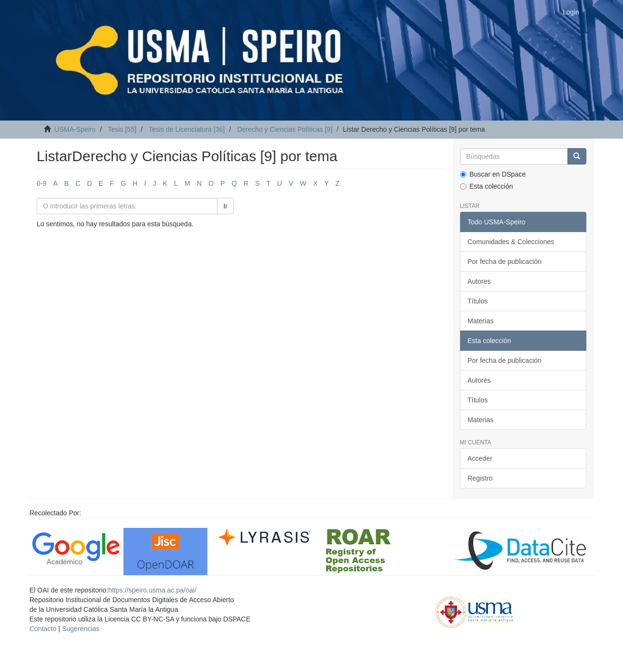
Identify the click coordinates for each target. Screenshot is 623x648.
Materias (481, 321)
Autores (479, 281)
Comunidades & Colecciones (511, 242)
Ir (225, 206)
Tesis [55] (122, 129)
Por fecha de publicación (505, 261)
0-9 (41, 183)
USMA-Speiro (75, 129)
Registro (480, 478)
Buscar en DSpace (493, 174)
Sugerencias (80, 629)
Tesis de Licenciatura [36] (187, 129)
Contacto (42, 629)
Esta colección (486, 186)
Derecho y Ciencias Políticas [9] (285, 129)
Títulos (478, 301)
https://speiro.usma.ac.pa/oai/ (152, 590)
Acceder (480, 458)
